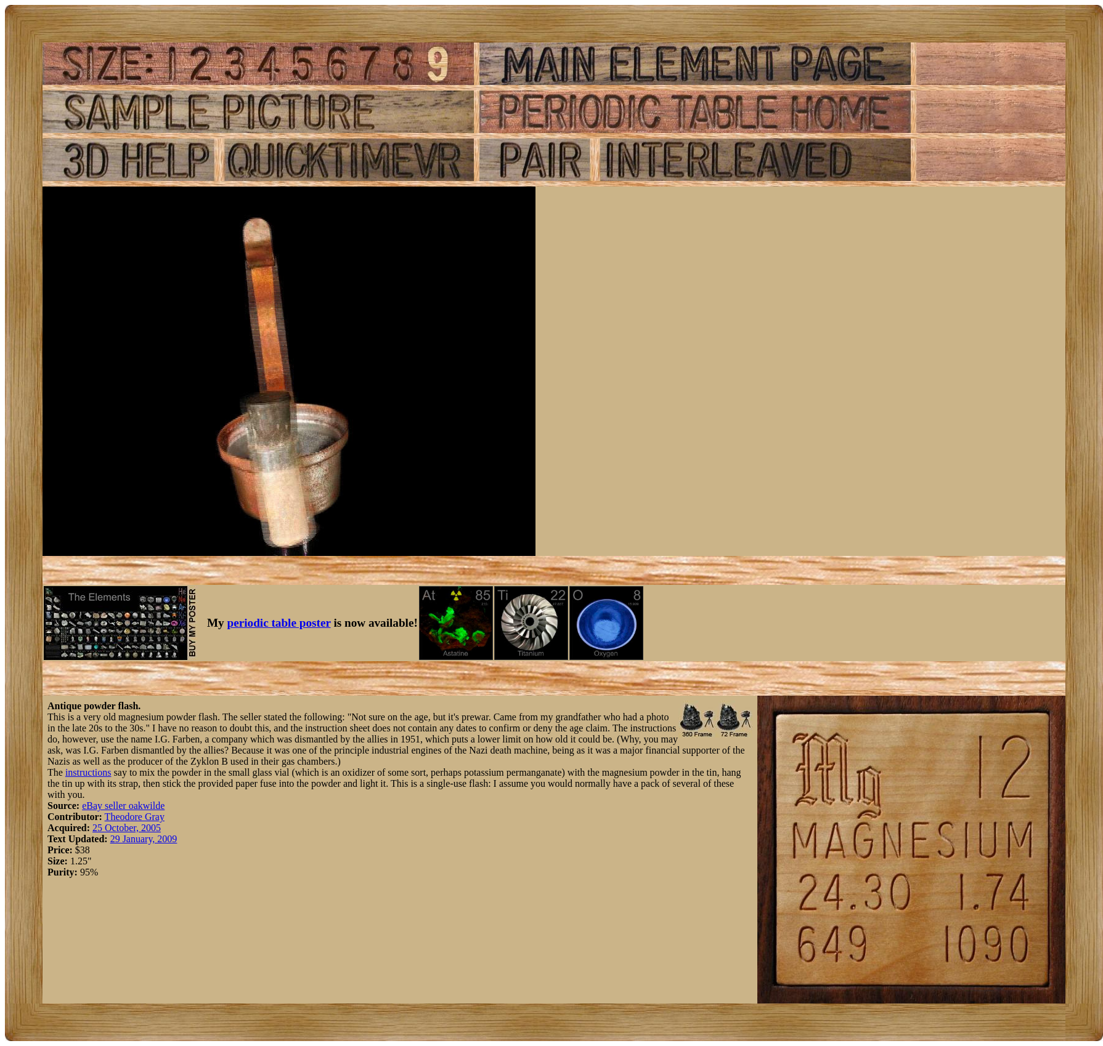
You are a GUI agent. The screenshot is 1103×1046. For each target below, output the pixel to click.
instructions (88, 772)
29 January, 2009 (143, 839)
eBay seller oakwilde (123, 805)
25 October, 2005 (126, 828)
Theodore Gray (135, 816)
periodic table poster (279, 622)
